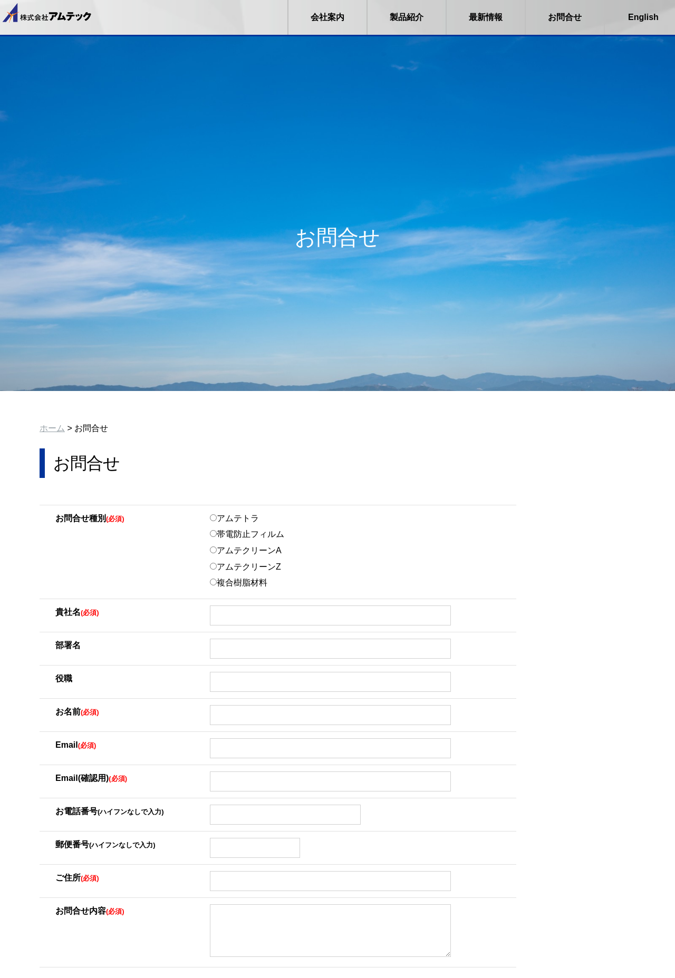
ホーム (52, 428)
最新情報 (486, 17)
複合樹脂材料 (238, 582)
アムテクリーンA (246, 550)
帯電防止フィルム (247, 534)
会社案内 (327, 17)
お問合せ (565, 17)
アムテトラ (234, 518)
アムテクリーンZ (245, 566)
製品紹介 (406, 17)
